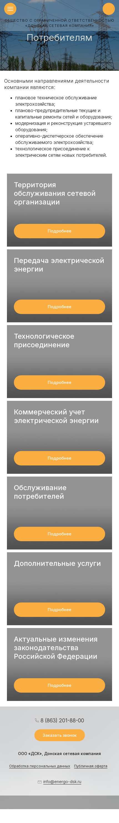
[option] (59, 35)
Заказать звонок (60, 735)
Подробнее (59, 231)
